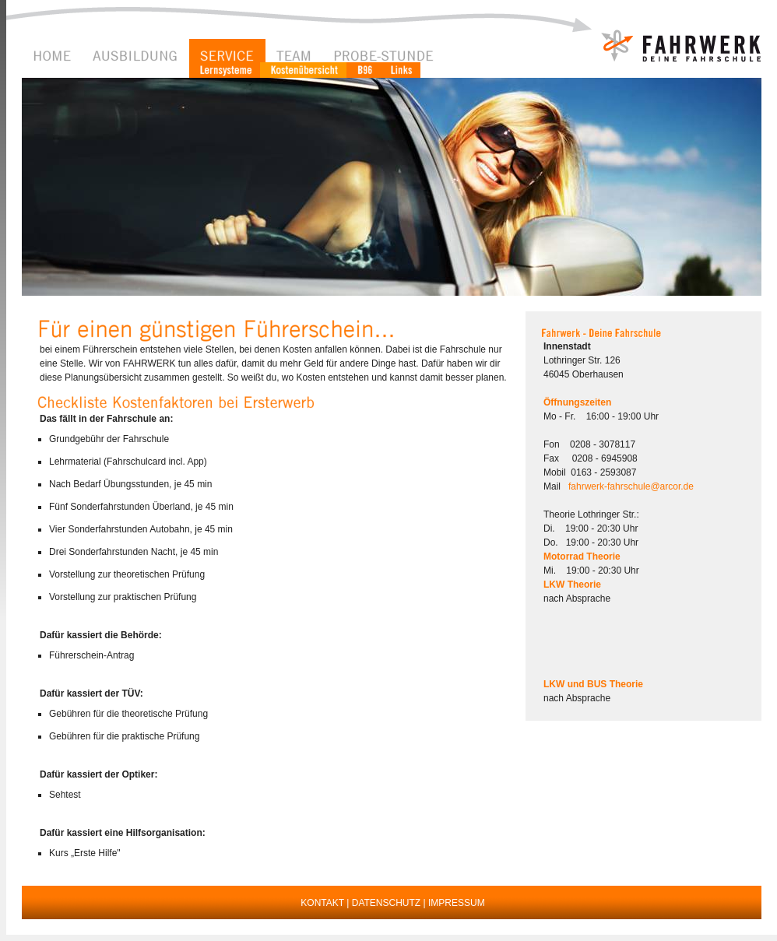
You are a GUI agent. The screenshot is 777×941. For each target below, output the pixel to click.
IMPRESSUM (456, 902)
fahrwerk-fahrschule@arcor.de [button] (631, 486)
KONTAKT (322, 902)
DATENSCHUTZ (386, 902)
